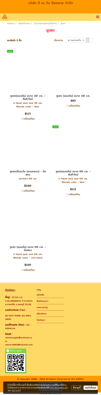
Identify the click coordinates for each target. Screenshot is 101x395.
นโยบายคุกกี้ (16, 390)
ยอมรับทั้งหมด (90, 387)
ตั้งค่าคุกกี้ (76, 387)
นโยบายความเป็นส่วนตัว (59, 387)
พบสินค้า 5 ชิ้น (14, 40)
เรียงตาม (60, 40)
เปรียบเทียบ (29, 118)
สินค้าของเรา (42, 301)
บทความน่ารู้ (42, 307)
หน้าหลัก (40, 294)
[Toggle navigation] (97, 17)
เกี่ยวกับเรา (42, 313)
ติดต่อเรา (41, 320)
